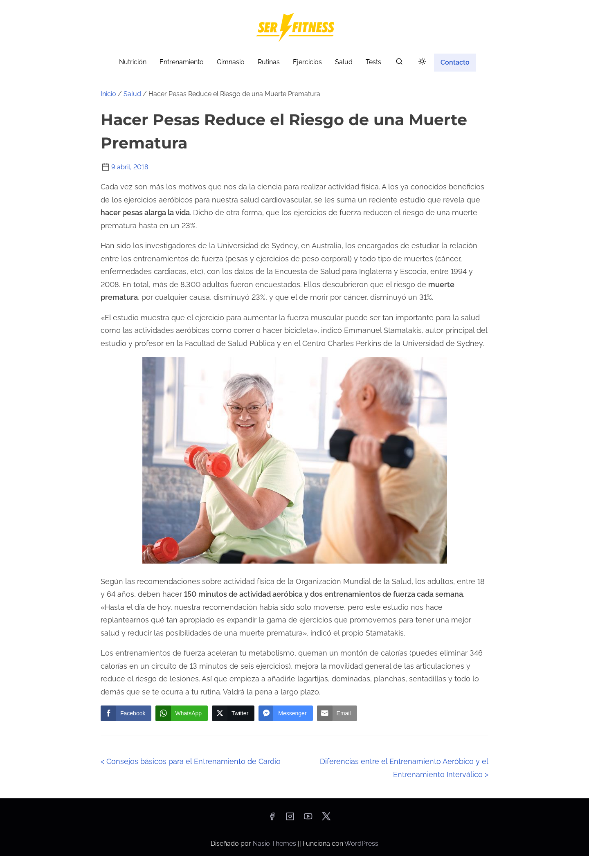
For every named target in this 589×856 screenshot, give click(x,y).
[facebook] (272, 819)
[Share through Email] (337, 713)
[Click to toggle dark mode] (422, 62)
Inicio (108, 94)
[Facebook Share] (126, 713)
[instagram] (290, 819)
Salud (132, 94)
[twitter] (326, 819)
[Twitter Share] (233, 713)
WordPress (361, 843)
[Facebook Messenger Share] (285, 713)
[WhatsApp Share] (181, 713)
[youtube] (308, 819)
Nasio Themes (275, 843)
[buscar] (399, 63)
